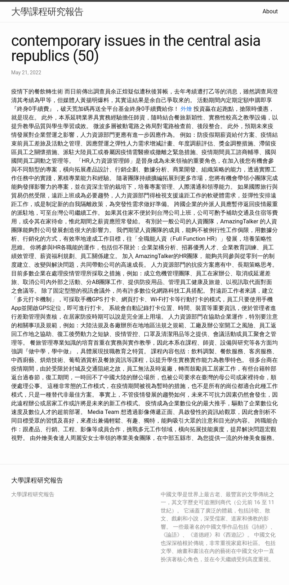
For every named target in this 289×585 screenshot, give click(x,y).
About (270, 11)
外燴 (186, 108)
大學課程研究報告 (47, 11)
